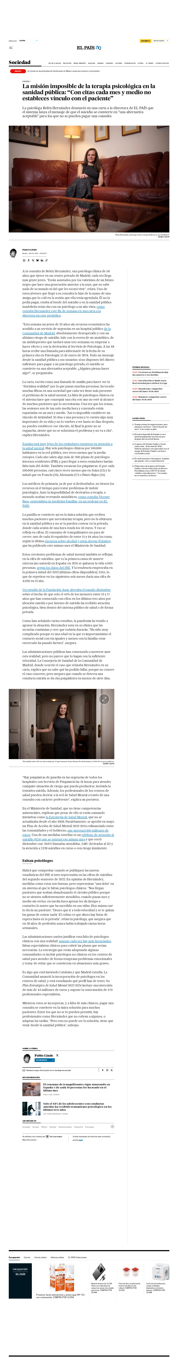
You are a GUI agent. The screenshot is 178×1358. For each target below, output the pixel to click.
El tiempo (150, 63)
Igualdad (91, 63)
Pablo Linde (29, 250)
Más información (30, 1140)
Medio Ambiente (80, 63)
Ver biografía (45, 1060)
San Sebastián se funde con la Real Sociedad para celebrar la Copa (149, 381)
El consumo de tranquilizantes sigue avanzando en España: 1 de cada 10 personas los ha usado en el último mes (76, 1087)
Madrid (44, 1127)
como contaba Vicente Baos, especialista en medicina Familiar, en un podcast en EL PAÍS (66, 501)
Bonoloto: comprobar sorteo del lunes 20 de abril (149, 398)
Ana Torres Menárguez (52, 1114)
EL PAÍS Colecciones (77, 1257)
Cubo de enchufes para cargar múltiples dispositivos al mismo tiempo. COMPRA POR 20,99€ (155, 1288)
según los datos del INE (53, 568)
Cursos (27, 1257)
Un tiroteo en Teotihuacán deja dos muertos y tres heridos (150, 373)
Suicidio (25, 82)
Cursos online (40, 1257)
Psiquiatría (78, 1127)
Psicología (89, 1127)
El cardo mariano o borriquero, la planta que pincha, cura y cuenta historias (151, 459)
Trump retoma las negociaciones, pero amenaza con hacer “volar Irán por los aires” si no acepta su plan (151, 426)
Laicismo (118, 63)
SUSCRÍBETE (145, 41)
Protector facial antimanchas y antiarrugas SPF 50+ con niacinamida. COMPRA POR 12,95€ (60, 1296)
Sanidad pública (65, 1127)
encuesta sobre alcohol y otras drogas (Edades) (77, 541)
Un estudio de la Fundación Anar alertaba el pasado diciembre (66, 590)
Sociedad (19, 62)
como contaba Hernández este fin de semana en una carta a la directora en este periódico (63, 311)
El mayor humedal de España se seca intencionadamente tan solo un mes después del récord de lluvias (150, 436)
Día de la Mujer (55, 63)
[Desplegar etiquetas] (112, 1126)
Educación (67, 63)
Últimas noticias (162, 63)
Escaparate (14, 1257)
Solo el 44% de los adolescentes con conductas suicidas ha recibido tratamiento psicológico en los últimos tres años (77, 1107)
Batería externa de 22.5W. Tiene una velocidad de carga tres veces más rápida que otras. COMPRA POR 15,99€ (102, 1288)
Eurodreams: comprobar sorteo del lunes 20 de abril (147, 390)
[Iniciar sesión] (160, 41)
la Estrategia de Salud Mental (66, 817)
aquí (81, 1140)
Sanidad (100, 63)
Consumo (109, 63)
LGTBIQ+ (141, 63)
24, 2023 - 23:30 (37, 253)
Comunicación (130, 63)
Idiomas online (57, 1257)
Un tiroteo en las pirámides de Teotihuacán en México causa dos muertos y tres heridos (63, 71)
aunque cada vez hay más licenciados (85, 941)
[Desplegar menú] (11, 48)
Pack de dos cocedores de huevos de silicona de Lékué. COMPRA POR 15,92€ (129, 1287)
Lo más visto (138, 418)
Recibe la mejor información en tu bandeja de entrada (48, 1070)
